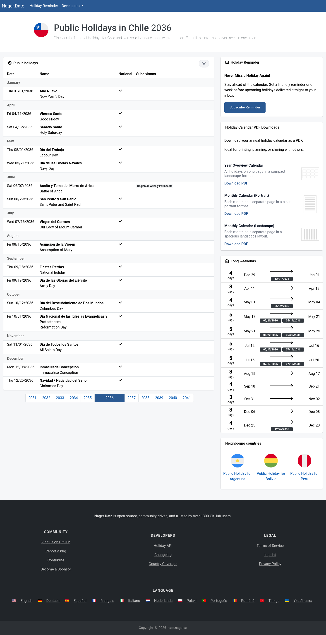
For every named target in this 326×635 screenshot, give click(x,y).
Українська (302, 601)
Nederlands (163, 601)
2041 (187, 398)
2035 (88, 398)
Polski (191, 601)
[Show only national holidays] (204, 63)
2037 (131, 398)
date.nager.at (177, 628)
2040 (173, 398)
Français (107, 601)
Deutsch (53, 601)
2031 (32, 398)
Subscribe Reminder (245, 107)
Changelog (163, 555)
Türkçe (273, 601)
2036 (109, 398)
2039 (159, 398)
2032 (46, 398)
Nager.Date (13, 6)
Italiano (134, 601)
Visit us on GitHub (55, 542)
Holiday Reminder (44, 6)
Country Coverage (163, 564)
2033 (60, 398)
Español (80, 601)
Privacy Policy (270, 564)
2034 (74, 398)
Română (247, 601)
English (26, 601)
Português (218, 601)
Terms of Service (270, 546)
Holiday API (163, 546)
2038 (145, 398)
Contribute (55, 560)
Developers (71, 6)
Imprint (270, 555)
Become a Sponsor (56, 569)
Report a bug (56, 551)
